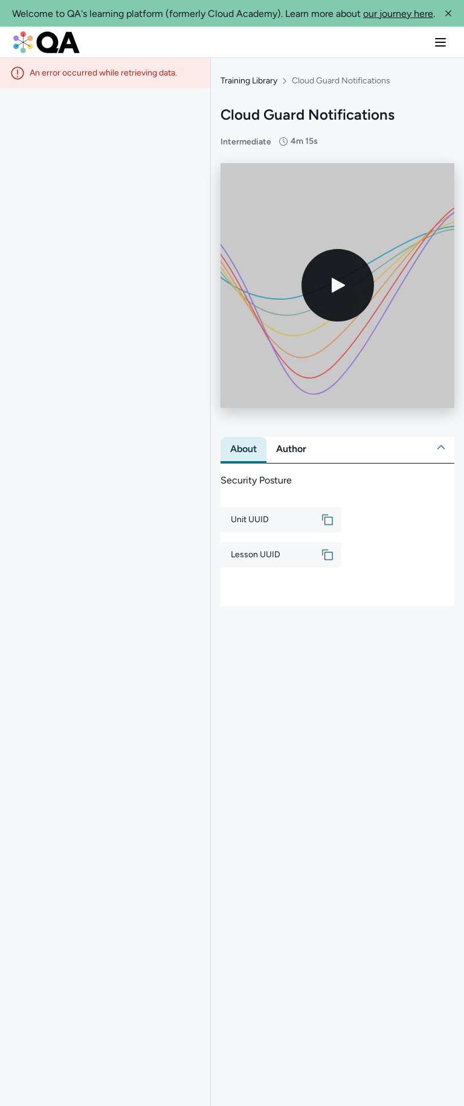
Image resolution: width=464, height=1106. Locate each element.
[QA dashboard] (46, 42)
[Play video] (337, 280)
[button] (448, 13)
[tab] (243, 444)
